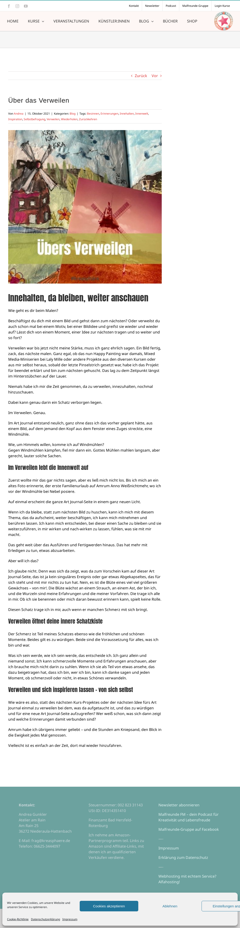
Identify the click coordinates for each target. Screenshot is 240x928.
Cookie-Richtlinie (18, 919)
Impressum (69, 919)
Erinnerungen (109, 114)
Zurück (141, 75)
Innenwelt (141, 114)
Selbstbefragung (34, 119)
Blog (72, 114)
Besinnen (93, 114)
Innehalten (127, 114)
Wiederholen (69, 119)
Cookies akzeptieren (109, 906)
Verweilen (53, 119)
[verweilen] (85, 207)
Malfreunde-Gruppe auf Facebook (188, 829)
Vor (155, 75)
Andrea (18, 114)
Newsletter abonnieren (178, 805)
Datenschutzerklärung (45, 919)
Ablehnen (169, 906)
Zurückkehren (88, 119)
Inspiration (15, 119)
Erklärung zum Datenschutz (183, 857)
